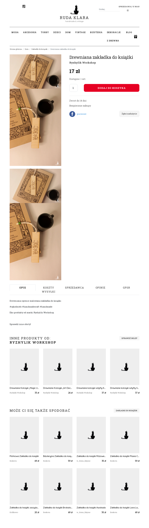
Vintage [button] (80, 32)
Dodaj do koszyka (112, 88)
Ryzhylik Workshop (82, 62)
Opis (22, 287)
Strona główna (16, 49)
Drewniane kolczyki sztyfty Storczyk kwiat (124, 388)
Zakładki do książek (39, 49)
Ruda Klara (74, 15)
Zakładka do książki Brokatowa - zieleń (57, 507)
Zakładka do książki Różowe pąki (91, 456)
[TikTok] (23, 6)
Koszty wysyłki (48, 289)
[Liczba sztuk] (73, 88)
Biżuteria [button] (96, 32)
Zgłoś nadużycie (129, 113)
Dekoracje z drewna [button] (114, 36)
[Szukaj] (119, 9)
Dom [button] (68, 32)
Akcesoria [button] (30, 32)
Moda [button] (15, 32)
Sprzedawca (74, 287)
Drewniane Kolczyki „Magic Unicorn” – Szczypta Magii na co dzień (24, 388)
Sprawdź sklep (129, 338)
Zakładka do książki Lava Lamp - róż (124, 507)
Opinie (100, 287)
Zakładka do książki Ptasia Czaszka (124, 456)
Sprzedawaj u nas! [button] (129, 6)
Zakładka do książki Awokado (91, 507)
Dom (26, 49)
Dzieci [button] (57, 32)
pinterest (81, 114)
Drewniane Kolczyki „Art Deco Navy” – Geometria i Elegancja (57, 388)
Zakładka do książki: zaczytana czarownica (24, 507)
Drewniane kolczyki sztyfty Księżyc (91, 388)
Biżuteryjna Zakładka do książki (57, 456)
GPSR (126, 287)
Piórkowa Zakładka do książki (24, 456)
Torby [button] (45, 32)
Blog (129, 32)
